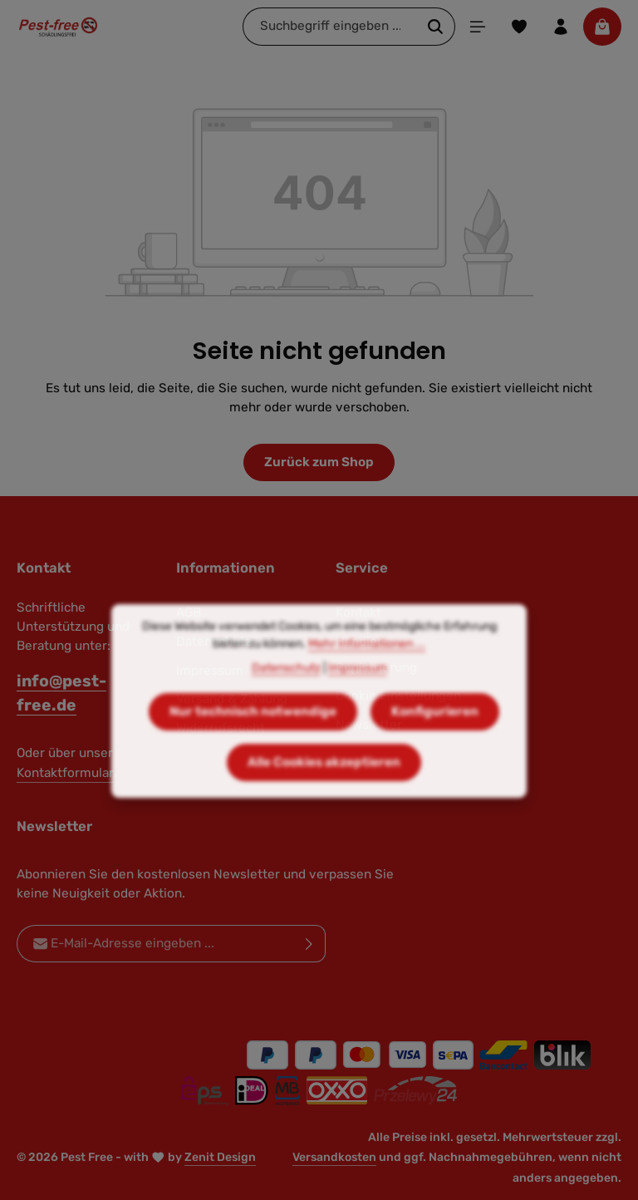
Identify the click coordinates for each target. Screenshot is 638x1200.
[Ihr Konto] (561, 26)
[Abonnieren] (309, 943)
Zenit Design (220, 1157)
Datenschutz (286, 701)
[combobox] (330, 26)
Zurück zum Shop (319, 462)
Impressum (357, 701)
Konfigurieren (434, 744)
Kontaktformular (65, 772)
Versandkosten (334, 1157)
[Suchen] (435, 26)
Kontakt (358, 612)
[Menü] (478, 26)
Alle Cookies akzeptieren (324, 795)
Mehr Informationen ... (366, 677)
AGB (188, 612)
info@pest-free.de (61, 693)
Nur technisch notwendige (252, 744)
